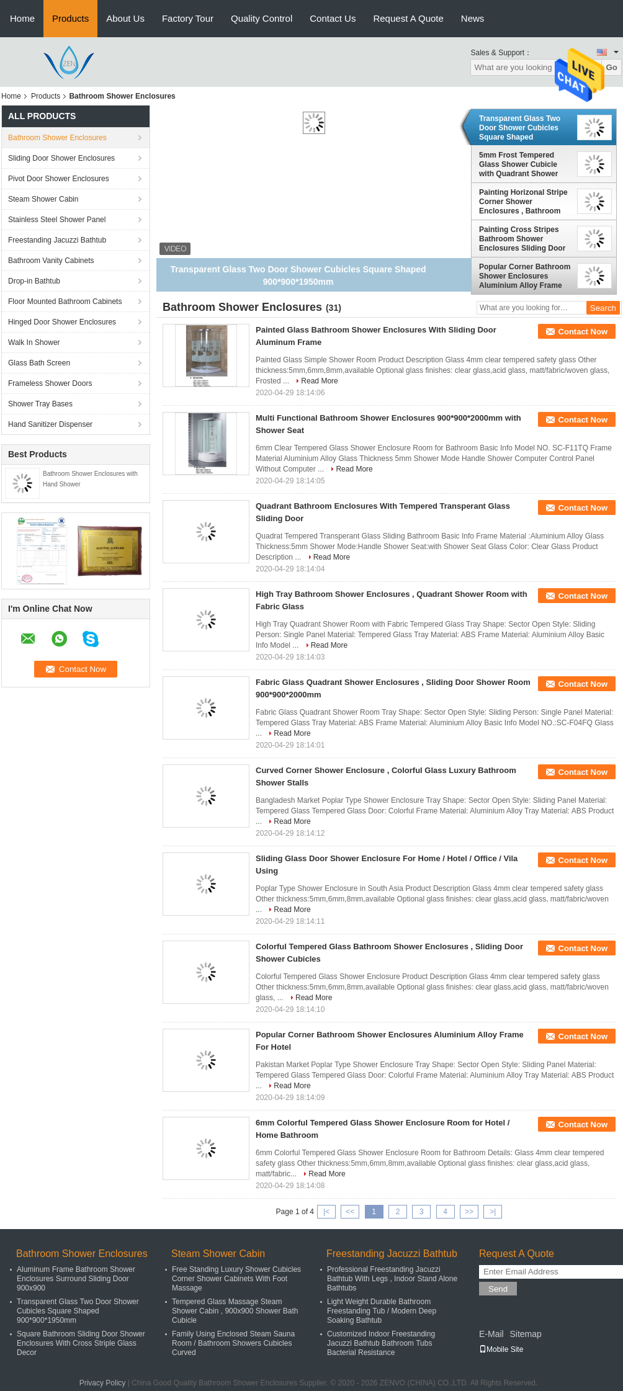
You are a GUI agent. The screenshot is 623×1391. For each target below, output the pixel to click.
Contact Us (333, 18)
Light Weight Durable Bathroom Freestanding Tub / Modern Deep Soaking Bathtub (381, 1311)
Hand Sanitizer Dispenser (50, 424)
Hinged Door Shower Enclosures (62, 322)
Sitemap (525, 1334)
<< (350, 1211)
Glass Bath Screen (39, 363)
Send (498, 1289)
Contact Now (582, 331)
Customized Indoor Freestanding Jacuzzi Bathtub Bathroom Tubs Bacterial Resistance (381, 1343)
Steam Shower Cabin (43, 199)
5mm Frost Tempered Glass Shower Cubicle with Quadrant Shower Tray (518, 164)
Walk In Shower (34, 342)
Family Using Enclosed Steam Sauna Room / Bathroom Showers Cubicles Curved (233, 1343)
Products (70, 18)
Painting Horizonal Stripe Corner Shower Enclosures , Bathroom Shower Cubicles (523, 201)
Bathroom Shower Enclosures (57, 137)
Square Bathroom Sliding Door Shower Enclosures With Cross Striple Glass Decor (81, 1343)
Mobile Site (501, 1349)
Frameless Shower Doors (50, 383)
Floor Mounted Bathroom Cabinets (65, 301)
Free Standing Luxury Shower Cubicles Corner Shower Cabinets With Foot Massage (236, 1278)
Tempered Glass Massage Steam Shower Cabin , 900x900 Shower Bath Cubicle (235, 1311)
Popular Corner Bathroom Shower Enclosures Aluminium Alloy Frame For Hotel (524, 276)
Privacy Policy (102, 1383)
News (473, 18)
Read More (319, 381)
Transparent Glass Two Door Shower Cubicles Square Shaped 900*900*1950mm (519, 127)
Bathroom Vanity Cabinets (51, 260)
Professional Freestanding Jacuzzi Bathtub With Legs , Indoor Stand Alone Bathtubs (392, 1278)
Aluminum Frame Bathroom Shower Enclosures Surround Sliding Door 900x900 (76, 1278)
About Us (125, 18)
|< (326, 1211)
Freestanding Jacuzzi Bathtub (57, 240)
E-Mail (491, 1334)
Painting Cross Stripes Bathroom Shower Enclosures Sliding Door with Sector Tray (522, 239)
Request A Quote (408, 18)
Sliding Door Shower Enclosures (61, 158)
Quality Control (261, 18)
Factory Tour (187, 18)
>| (493, 1211)
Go (611, 67)
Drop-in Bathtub (34, 281)
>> (469, 1211)
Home (22, 18)
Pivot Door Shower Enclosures (58, 178)
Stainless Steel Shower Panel (56, 219)
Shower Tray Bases (40, 404)
